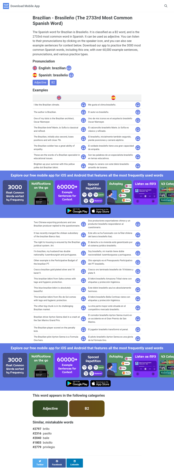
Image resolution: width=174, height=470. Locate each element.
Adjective (40, 83)
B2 (53, 83)
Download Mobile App (25, 6)
